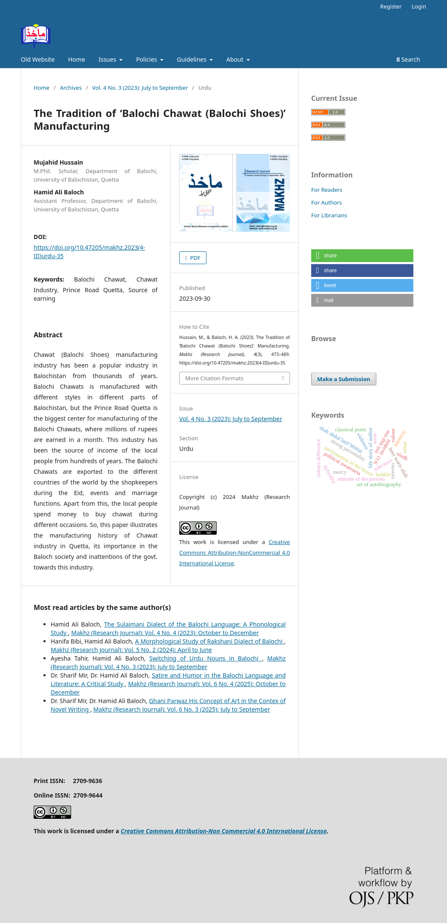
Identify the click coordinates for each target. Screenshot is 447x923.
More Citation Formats (214, 378)
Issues (107, 59)
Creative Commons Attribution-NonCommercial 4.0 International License (234, 552)
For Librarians (329, 215)
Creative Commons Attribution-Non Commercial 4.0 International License (223, 831)
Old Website (37, 59)
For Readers (326, 190)
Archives (71, 87)
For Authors (326, 202)
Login (419, 6)
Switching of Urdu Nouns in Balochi (205, 658)
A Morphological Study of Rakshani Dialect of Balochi (209, 641)
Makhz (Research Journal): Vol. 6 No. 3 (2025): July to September (181, 709)
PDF (195, 258)
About (235, 59)
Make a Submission (343, 379)
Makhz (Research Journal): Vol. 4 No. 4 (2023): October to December (165, 633)
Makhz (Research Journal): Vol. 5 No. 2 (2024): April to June (131, 650)
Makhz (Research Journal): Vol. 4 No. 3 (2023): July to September (168, 662)
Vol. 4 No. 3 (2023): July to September (140, 87)
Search (408, 59)
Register (390, 6)
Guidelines (192, 59)
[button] (362, 255)
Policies (147, 59)
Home (76, 59)
